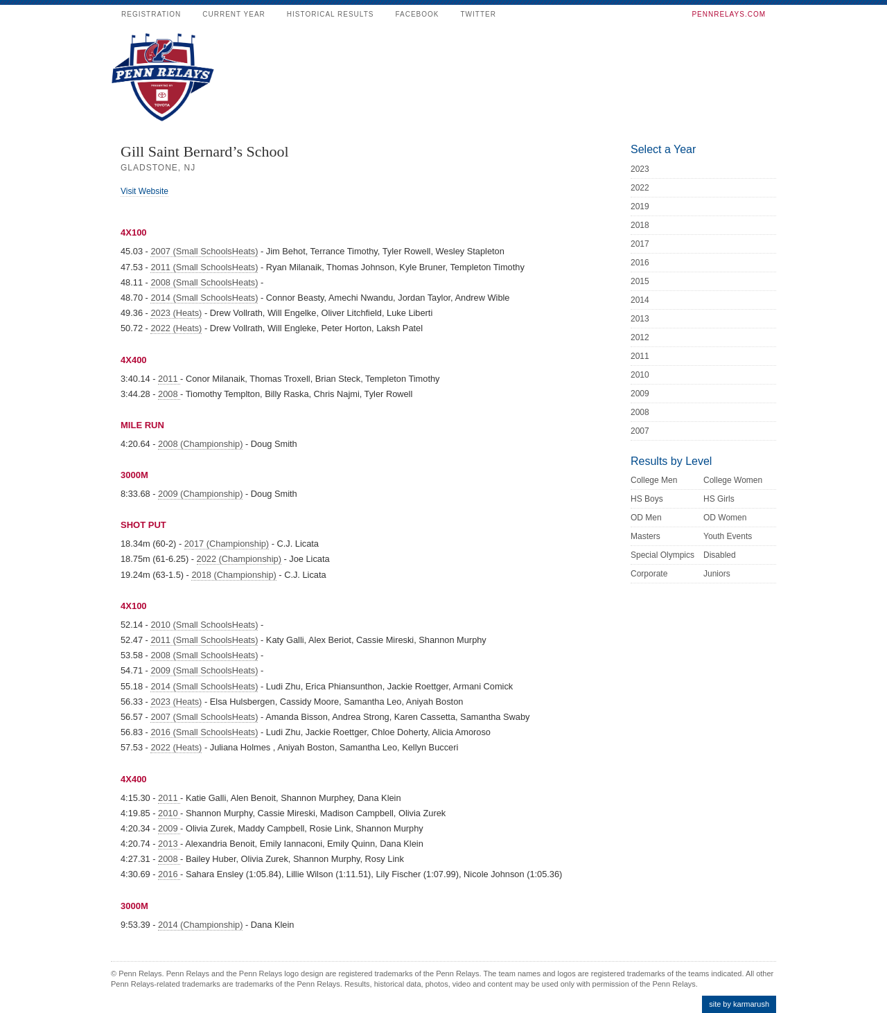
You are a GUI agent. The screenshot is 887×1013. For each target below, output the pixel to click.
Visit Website (144, 191)
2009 (169, 828)
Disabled (719, 555)
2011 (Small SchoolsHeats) (204, 267)
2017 (640, 244)
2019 (640, 206)
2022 (640, 188)
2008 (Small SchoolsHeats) (204, 282)
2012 (640, 337)
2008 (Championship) (200, 444)
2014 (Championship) (200, 924)
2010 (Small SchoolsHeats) (204, 624)
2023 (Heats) (176, 313)
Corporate (649, 574)
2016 (169, 874)
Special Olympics (662, 555)
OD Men (646, 517)
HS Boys (647, 499)
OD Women (724, 517)
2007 (640, 431)
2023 (640, 169)
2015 (640, 281)
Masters (645, 536)
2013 (169, 843)
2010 (169, 813)
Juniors (716, 574)
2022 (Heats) (176, 328)
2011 (169, 378)
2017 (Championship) (226, 543)
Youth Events (727, 536)
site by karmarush (739, 1004)
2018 (640, 225)
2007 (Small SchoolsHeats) (204, 251)
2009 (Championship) (200, 493)
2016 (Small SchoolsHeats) (204, 732)
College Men (654, 480)
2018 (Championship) (233, 575)
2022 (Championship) (239, 559)
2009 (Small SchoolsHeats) (204, 670)
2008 (169, 394)
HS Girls (719, 499)
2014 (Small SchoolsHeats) (204, 297)
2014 (640, 300)
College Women (732, 480)
